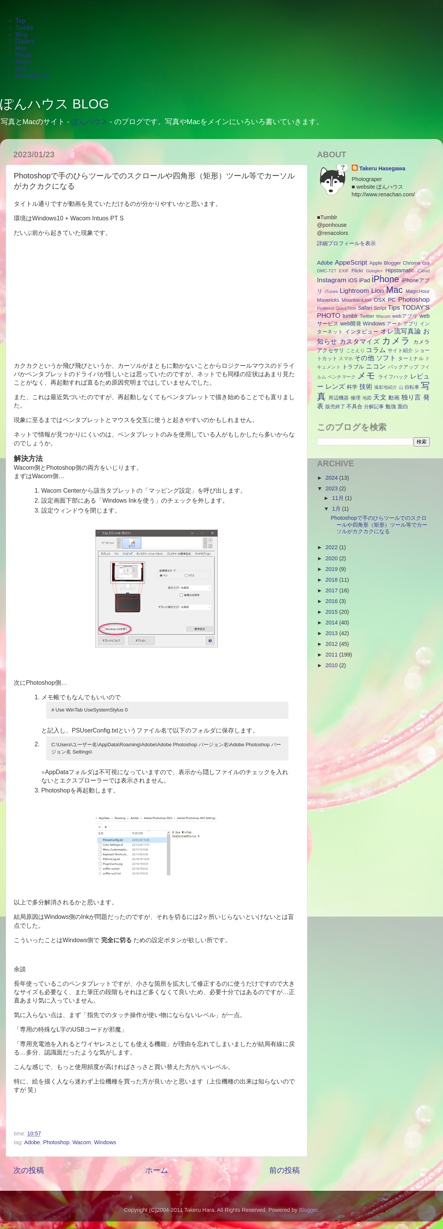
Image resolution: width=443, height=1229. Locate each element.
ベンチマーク (342, 377)
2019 (332, 569)
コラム (376, 350)
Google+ (374, 270)
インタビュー (361, 331)
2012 (332, 644)
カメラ (396, 341)
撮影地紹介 (386, 387)
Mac (21, 48)
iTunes (331, 291)
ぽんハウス (89, 122)
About (23, 62)
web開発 (350, 323)
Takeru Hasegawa (382, 168)
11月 (338, 498)
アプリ (410, 324)
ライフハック (393, 377)
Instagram (331, 280)
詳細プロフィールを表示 (346, 243)
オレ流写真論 (400, 331)
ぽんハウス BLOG (54, 104)
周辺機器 (338, 398)
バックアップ (403, 367)
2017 (332, 590)
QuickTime (346, 308)
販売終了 (335, 406)
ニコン (376, 366)
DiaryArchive (32, 76)
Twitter (367, 316)
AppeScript (351, 262)
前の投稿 (284, 1170)
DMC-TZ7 (326, 270)
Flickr (357, 270)
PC (392, 300)
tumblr (350, 316)
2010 (332, 665)
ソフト (386, 358)
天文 (379, 397)
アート (393, 324)
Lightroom (354, 290)
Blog (21, 34)
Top (20, 21)
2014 (332, 622)
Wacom (82, 1142)
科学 (352, 387)
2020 (332, 558)
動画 (393, 398)
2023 (332, 488)
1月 (337, 509)
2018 (332, 580)
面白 (403, 406)
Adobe (32, 1142)
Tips (394, 307)
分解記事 (374, 406)
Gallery (25, 41)
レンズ (335, 386)
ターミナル (411, 358)
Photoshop (56, 1142)
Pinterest (325, 308)
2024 (332, 478)
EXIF (344, 270)
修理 (356, 398)
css (426, 263)
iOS (352, 280)
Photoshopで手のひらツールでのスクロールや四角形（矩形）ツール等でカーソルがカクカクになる (379, 524)
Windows (105, 1142)
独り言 (411, 397)
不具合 (354, 406)
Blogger (392, 263)
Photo (23, 55)
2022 (332, 547)
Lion (377, 290)
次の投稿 (28, 1170)
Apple (375, 263)
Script (379, 308)
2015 (332, 612)
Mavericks (328, 300)
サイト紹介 (400, 350)
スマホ (346, 358)
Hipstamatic (399, 270)
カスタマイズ (360, 341)
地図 (367, 398)
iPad (364, 280)
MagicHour (418, 291)
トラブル (353, 367)
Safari (365, 308)
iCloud (423, 270)
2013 (332, 633)
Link (20, 69)
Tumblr (24, 27)
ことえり (355, 350)
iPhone (385, 279)
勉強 (390, 406)
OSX (379, 300)
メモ (366, 375)
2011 (332, 655)
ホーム (156, 1170)
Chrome (411, 263)
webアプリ (405, 316)
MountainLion (357, 300)
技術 (365, 386)
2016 (332, 601)
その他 (364, 358)
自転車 (411, 387)
